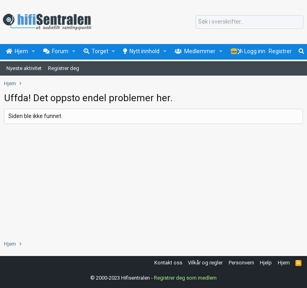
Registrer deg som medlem (185, 278)
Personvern (241, 263)
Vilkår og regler (205, 263)
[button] (33, 52)
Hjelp (266, 263)
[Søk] (249, 22)
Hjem (284, 263)
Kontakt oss (168, 263)
